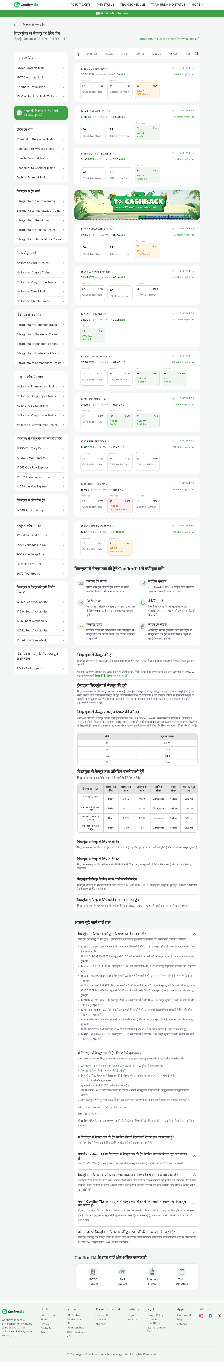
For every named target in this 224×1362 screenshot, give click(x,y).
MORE (197, 4)
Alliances (100, 1323)
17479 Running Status (183, 447)
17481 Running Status (183, 489)
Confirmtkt (184, 1315)
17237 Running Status (183, 319)
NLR (122, 74)
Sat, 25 (140, 53)
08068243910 (92, 1114)
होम (16, 24)
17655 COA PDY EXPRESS (98, 153)
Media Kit (101, 1319)
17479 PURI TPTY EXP (95, 441)
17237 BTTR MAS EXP (95, 314)
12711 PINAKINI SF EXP (96, 399)
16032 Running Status (182, 235)
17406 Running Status (182, 532)
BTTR (92, 74)
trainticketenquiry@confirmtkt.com (106, 1107)
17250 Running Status (182, 74)
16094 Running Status (182, 277)
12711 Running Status (183, 404)
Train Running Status (168, 4)
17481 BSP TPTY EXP (95, 484)
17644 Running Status (183, 116)
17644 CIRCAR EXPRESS (97, 111)
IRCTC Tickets (80, 4)
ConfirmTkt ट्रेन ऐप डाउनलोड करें (98, 1065)
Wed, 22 (92, 53)
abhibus (132, 1319)
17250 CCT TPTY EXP (95, 69)
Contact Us (102, 1315)
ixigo (131, 1315)
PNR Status (105, 4)
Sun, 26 (156, 53)
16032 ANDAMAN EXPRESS (99, 229)
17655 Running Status (183, 159)
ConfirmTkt (125, 1065)
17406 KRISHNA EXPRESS (98, 526)
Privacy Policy (155, 1315)
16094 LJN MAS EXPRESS (98, 271)
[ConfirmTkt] (13, 1313)
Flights (45, 1319)
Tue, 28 (190, 53)
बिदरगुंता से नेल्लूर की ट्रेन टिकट (98, 675)
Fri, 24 (125, 53)
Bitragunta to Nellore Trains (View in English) (168, 39)
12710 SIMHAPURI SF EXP (97, 356)
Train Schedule (132, 4)
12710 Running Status (183, 362)
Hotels (45, 1323)
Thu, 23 (109, 53)
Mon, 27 (173, 53)
